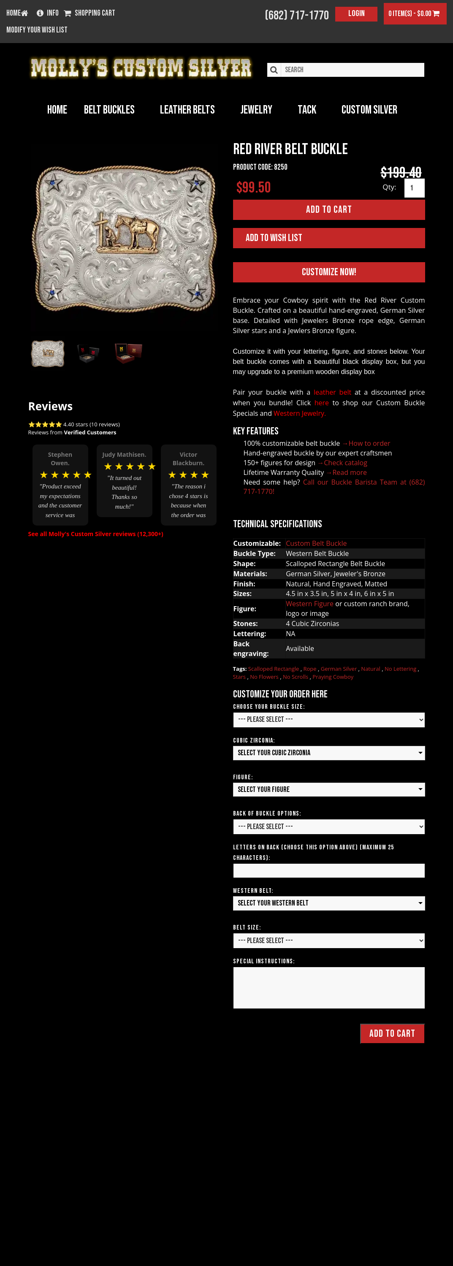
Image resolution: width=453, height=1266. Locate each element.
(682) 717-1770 (297, 15)
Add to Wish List (274, 238)
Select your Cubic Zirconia (274, 752)
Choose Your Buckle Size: (269, 707)
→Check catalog (342, 462)
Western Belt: (253, 891)
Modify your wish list (37, 30)
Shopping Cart (89, 13)
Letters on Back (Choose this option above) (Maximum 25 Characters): (313, 852)
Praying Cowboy (332, 676)
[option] (60, 484)
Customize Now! (329, 272)
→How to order (366, 443)
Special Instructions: (264, 961)
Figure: (243, 777)
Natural (371, 668)
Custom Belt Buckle (316, 543)
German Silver (339, 668)
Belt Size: (247, 928)
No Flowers (265, 676)
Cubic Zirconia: (254, 741)
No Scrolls (296, 676)
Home (57, 110)
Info (48, 13)
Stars (240, 676)
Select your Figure (264, 789)
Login (356, 13)
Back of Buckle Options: (267, 814)
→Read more (346, 472)
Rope (311, 668)
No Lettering (401, 668)
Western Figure (310, 603)
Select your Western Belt (273, 903)
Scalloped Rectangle (274, 668)
